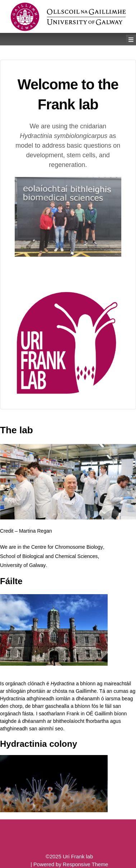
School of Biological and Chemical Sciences (49, 556)
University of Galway (23, 565)
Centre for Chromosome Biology (67, 547)
